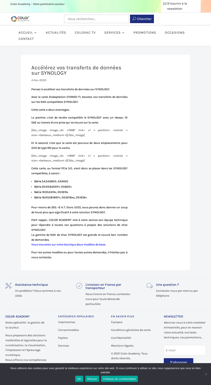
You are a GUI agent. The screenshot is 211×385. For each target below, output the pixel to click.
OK (79, 378)
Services (112, 32)
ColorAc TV (85, 32)
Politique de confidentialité (119, 378)
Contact (26, 39)
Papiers (63, 338)
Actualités (56, 32)
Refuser (92, 378)
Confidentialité (121, 338)
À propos (116, 322)
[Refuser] (206, 374)
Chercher (144, 19)
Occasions (175, 32)
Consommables (68, 330)
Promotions (145, 32)
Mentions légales (122, 345)
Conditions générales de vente (131, 330)
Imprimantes (66, 322)
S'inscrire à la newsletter (177, 6)
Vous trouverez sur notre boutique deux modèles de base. (68, 244)
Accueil (26, 32)
